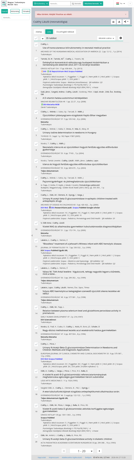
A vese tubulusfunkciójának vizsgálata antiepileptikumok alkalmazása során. (81, 391)
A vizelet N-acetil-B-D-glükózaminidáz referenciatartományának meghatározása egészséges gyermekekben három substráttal (74, 375)
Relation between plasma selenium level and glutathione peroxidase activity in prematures (82, 311)
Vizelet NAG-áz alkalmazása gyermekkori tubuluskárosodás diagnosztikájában (82, 226)
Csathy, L (69, 59)
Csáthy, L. (60, 388)
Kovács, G (45, 326)
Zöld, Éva (109, 92)
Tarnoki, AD (59, 59)
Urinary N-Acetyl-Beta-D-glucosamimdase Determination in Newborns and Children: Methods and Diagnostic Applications (80, 348)
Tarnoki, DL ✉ (46, 59)
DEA (45, 104)
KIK (101, 457)
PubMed (78, 71)
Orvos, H (69, 129)
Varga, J (80, 195)
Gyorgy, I (72, 195)
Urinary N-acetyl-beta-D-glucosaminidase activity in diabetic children (77, 438)
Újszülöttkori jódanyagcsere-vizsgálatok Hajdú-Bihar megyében (75, 115)
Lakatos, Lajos (92, 160)
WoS (66, 71)
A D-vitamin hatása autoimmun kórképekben (65, 97)
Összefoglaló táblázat (65, 32)
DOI (45, 71)
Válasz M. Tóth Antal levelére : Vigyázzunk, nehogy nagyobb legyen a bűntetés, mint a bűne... (81, 272)
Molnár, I (53, 111)
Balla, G (84, 371)
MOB (57, 104)
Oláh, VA (53, 307)
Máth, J (81, 111)
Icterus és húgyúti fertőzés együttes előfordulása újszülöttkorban (75, 164)
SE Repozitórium (56, 71)
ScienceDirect (50, 319)
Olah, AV (53, 195)
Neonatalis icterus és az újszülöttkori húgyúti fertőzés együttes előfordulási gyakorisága (80, 148)
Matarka (51, 104)
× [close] (125, 14)
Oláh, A (44, 371)
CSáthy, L (44, 111)
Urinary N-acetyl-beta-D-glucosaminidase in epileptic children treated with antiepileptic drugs (80, 199)
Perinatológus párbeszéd (89, 185)
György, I (85, 388)
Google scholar (93, 207)
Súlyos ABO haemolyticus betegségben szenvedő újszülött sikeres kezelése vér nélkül (81, 292)
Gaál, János (45, 92)
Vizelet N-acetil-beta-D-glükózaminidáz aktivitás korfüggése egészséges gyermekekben (78, 410)
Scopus (72, 71)
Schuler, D (95, 326)
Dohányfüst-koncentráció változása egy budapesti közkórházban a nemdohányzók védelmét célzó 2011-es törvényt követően (76, 63)
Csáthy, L (44, 44)
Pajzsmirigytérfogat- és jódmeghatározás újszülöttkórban (71, 181)
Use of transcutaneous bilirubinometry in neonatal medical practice (76, 47)
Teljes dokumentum (50, 171)
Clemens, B (62, 195)
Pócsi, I (53, 344)
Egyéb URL (63, 250)
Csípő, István (98, 92)
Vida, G (77, 129)
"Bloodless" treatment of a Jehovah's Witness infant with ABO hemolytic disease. (82, 243)
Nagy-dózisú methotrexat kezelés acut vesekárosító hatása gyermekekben (79, 330)
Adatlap (39, 32)
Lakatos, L (45, 240)
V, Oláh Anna (46, 223)
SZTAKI (107, 457)
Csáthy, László (72, 92)
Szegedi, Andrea (57, 92)
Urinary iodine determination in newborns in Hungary (69, 132)
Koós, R (78, 326)
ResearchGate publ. (64, 207)
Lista (49, 32)
